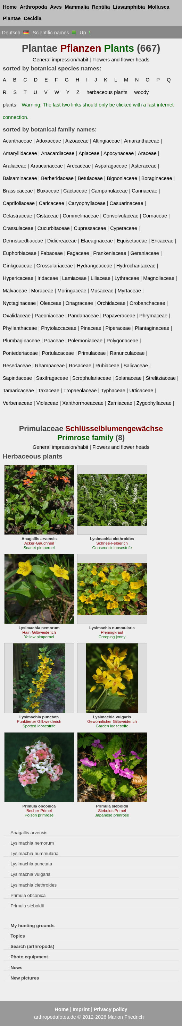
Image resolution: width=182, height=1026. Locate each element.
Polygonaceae (122, 340)
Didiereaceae (62, 240)
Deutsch (15, 32)
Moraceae (42, 290)
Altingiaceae (106, 141)
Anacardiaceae (57, 153)
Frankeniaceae (109, 253)
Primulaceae (92, 353)
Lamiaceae (74, 278)
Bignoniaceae (122, 178)
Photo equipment (29, 956)
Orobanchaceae (147, 303)
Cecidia (32, 18)
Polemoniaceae (85, 340)
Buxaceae (48, 191)
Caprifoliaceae (19, 203)
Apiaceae (88, 153)
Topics (17, 936)
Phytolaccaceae (58, 328)
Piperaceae (118, 328)
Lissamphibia (129, 7)
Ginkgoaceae (17, 265)
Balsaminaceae (20, 178)
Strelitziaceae (160, 378)
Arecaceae (79, 166)
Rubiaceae (107, 365)
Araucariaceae (47, 166)
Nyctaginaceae (19, 303)
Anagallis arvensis (28, 832)
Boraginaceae (156, 178)
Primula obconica (28, 895)
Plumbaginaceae (21, 340)
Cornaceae (155, 216)
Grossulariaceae (54, 265)
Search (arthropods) (32, 946)
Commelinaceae (81, 216)
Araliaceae (14, 166)
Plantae (11, 18)
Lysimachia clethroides (33, 885)
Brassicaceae (18, 191)
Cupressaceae (90, 228)
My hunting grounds (32, 925)
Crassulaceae (18, 228)
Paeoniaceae (49, 315)
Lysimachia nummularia (34, 853)
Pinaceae (91, 328)
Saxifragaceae (52, 378)
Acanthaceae (17, 141)
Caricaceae (51, 203)
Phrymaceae (153, 315)
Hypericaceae (18, 278)
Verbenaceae (17, 403)
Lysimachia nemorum (32, 843)
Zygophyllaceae (154, 403)
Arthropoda (33, 7)
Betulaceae (90, 178)
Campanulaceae (109, 191)
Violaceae (47, 403)
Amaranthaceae (141, 141)
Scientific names (54, 32)
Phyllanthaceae (20, 328)
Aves (56, 7)
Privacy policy (110, 1009)
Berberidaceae (57, 178)
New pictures (24, 978)
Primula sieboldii (27, 905)
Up (85, 32)
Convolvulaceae (121, 216)
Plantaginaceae (152, 328)
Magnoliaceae (158, 278)
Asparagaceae (111, 166)
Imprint (81, 1009)
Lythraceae (127, 278)
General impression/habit (60, 59)
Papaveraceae (119, 315)
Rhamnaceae (50, 365)
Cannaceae (144, 191)
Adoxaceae (48, 141)
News (16, 967)
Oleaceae (50, 303)
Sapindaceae (17, 378)
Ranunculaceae (127, 353)
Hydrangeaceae (94, 265)
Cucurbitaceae (54, 228)
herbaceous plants (106, 92)
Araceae (147, 153)
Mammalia (77, 7)
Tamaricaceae (18, 390)
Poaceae (54, 340)
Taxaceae (48, 390)
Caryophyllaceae (86, 203)
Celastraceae (17, 216)
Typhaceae (113, 390)
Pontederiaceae (20, 353)
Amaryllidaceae (20, 153)
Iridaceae (48, 278)
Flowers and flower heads (120, 59)
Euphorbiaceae (19, 253)
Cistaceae (47, 216)
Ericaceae (162, 240)
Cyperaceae (123, 228)
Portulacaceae (58, 353)
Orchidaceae (111, 303)
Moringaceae (71, 290)
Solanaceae (128, 378)
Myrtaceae (129, 290)
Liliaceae (100, 278)
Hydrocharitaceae (136, 265)
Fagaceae (78, 253)
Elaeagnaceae (97, 240)
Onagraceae (79, 303)
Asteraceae (144, 166)
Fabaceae (52, 253)
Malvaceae (15, 290)
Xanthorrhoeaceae (83, 403)
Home (10, 7)
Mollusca (158, 7)
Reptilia (101, 7)
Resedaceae (17, 365)
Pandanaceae (83, 315)
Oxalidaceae (17, 315)
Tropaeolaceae (80, 390)
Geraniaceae (144, 253)
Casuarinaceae (126, 203)
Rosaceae (80, 365)
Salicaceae (135, 365)
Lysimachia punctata (31, 863)
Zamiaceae (120, 403)
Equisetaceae (132, 240)
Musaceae (101, 290)
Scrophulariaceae (91, 378)
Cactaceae (75, 191)
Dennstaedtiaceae (23, 240)
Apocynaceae (119, 153)
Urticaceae (141, 390)
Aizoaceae (77, 141)
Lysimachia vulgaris (30, 874)
